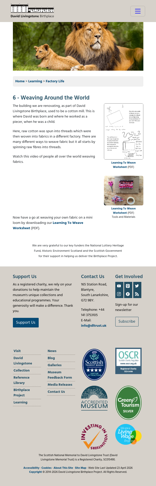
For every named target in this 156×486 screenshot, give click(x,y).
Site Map (80, 468)
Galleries (55, 365)
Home (20, 81)
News (52, 351)
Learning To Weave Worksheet (123, 165)
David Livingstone (23, 360)
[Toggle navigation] (137, 11)
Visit (17, 351)
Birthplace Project (22, 392)
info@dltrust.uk (93, 326)
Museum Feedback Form (60, 375)
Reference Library (22, 380)
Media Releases (60, 385)
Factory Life (55, 81)
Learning (35, 81)
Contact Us (56, 392)
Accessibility (31, 468)
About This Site (63, 468)
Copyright (35, 472)
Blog (51, 358)
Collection (22, 371)
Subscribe (127, 321)
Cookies (46, 468)
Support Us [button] (25, 322)
